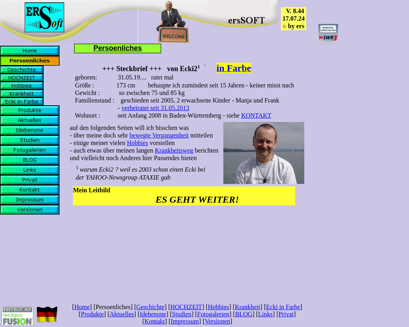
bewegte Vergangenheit (159, 135)
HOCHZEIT (186, 307)
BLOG (244, 314)
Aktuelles (121, 314)
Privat (286, 314)
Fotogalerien (213, 314)
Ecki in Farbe (283, 307)
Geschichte (150, 307)
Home (82, 307)
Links (265, 314)
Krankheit (247, 307)
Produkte (92, 314)
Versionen (217, 321)
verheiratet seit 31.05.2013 (155, 107)
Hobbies (137, 142)
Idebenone (153, 314)
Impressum (185, 321)
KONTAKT (256, 115)
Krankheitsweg (174, 150)
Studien (182, 314)
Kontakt (154, 321)
